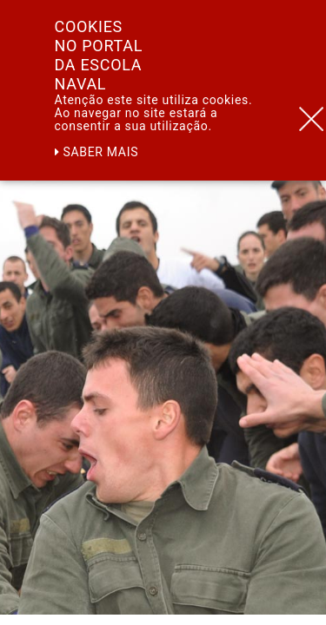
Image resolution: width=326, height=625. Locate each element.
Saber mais (97, 152)
